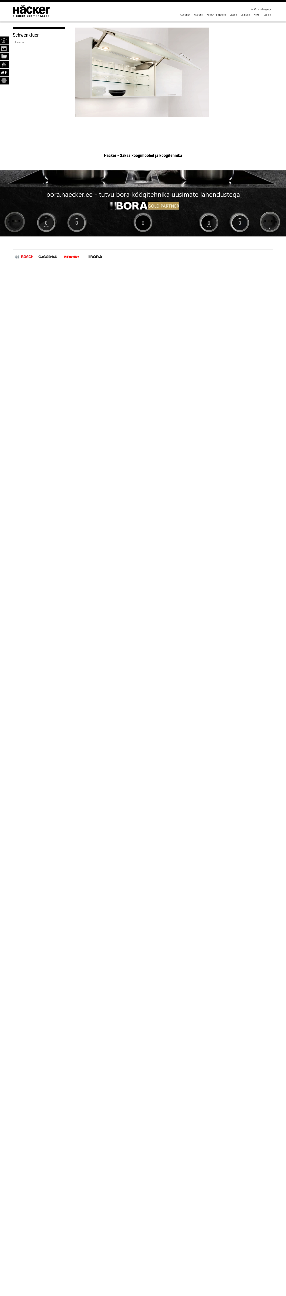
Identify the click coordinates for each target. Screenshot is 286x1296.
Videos (233, 14)
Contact (267, 14)
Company (185, 14)
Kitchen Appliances (216, 14)
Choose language (261, 9)
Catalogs (245, 14)
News (256, 14)
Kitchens (198, 14)
